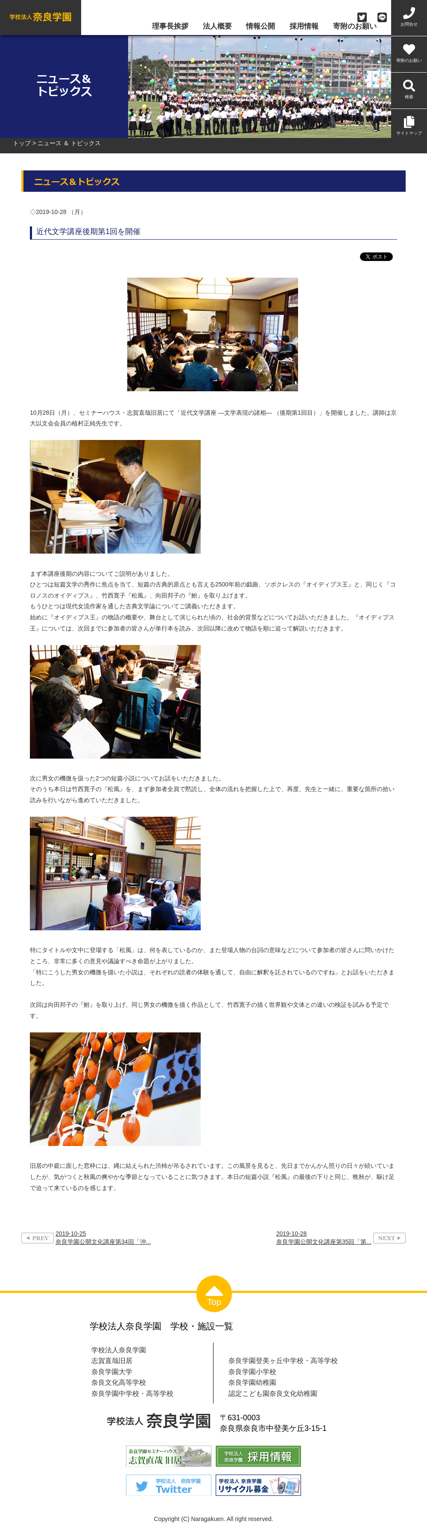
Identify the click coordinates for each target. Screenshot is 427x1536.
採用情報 (304, 26)
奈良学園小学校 (252, 1371)
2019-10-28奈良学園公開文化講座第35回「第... (323, 1237)
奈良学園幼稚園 (252, 1382)
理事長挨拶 (170, 26)
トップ (22, 143)
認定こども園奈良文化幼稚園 (272, 1393)
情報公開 (260, 26)
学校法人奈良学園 (118, 1350)
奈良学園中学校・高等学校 (132, 1393)
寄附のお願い (355, 26)
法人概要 (217, 26)
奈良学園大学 (111, 1371)
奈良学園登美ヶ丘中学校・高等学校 (283, 1360)
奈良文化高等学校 (118, 1382)
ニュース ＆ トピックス (69, 143)
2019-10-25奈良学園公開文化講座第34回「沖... (103, 1237)
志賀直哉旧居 (111, 1360)
